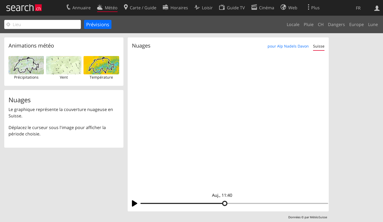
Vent (64, 77)
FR (358, 8)
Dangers (336, 24)
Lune (373, 24)
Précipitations (26, 77)
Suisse (318, 46)
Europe (356, 24)
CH (321, 24)
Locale (293, 24)
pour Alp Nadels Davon (288, 46)
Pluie (309, 24)
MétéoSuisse (318, 217)
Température (101, 77)
